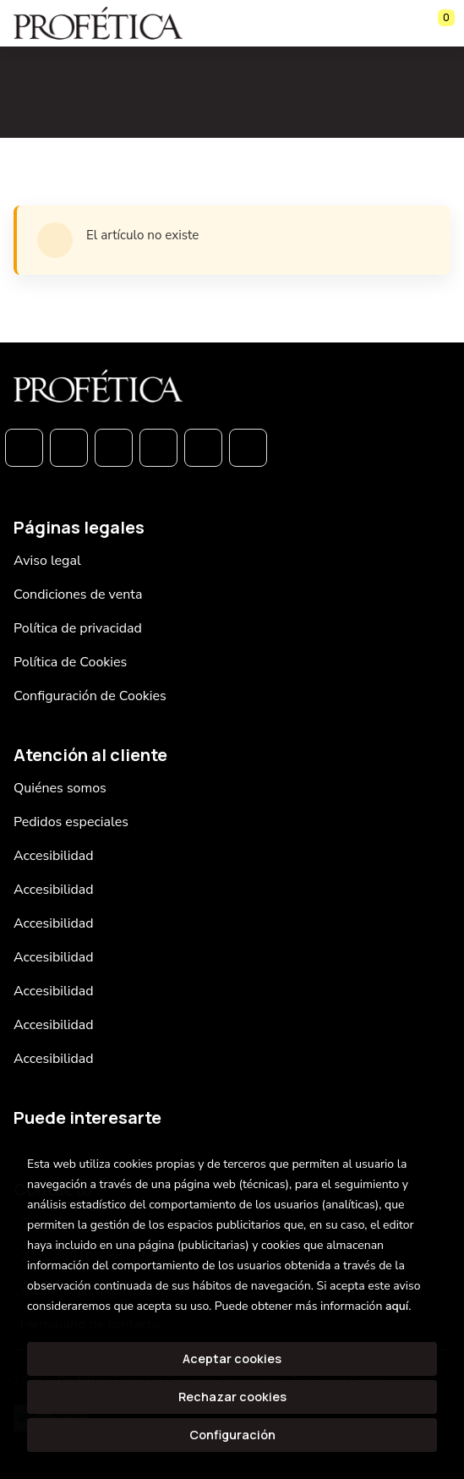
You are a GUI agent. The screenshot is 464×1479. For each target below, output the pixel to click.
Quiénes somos (60, 788)
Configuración (232, 1435)
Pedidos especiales (71, 822)
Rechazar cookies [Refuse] (232, 1397)
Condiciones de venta (78, 594)
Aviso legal (47, 560)
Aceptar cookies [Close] (232, 1358)
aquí (396, 1306)
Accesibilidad (54, 855)
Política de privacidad (78, 628)
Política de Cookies (70, 662)
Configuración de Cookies (90, 696)
